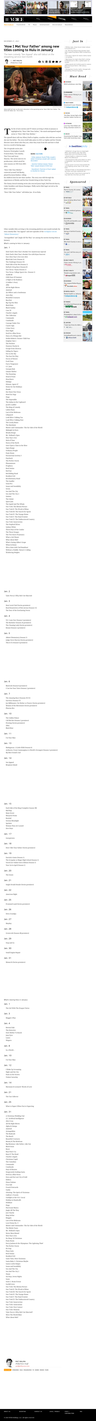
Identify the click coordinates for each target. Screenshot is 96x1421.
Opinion (67, 333)
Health (50, 18)
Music (35, 25)
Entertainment (44, 25)
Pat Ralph (17, 60)
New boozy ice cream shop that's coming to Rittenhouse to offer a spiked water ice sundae (77, 60)
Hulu (17, 66)
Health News (69, 102)
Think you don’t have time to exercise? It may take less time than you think (77, 174)
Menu (6, 19)
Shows (37, 1370)
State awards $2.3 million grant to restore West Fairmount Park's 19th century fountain (78, 65)
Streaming (10, 66)
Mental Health (70, 291)
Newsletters (69, 25)
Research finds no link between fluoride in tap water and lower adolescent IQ (77, 170)
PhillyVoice (17, 19)
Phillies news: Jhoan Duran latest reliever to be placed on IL (77, 47)
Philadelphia (28, 1370)
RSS (81, 1411)
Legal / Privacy (55, 1411)
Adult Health (69, 260)
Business (68, 82)
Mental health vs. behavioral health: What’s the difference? (76, 156)
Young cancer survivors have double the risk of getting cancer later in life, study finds (77, 166)
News (38, 18)
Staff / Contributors (69, 1412)
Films (46, 1370)
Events (73, 18)
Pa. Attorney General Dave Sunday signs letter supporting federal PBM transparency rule (78, 52)
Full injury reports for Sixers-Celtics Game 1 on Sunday (78, 56)
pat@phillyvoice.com (22, 1366)
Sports (85, 18)
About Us (7, 1411)
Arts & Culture (57, 25)
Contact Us (38, 1411)
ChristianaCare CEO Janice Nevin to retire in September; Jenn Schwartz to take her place (78, 161)
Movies (42, 1370)
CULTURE (39, 154)
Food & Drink (21, 25)
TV (29, 25)
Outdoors (68, 123)
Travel (67, 187)
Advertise (22, 1411)
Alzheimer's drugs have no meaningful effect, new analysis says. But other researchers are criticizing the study (76, 152)
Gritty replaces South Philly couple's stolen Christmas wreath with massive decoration (43, 159)
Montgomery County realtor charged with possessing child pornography (77, 70)
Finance (67, 302)
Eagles (67, 134)
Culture (61, 19)
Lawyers (68, 322)
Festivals (68, 198)
